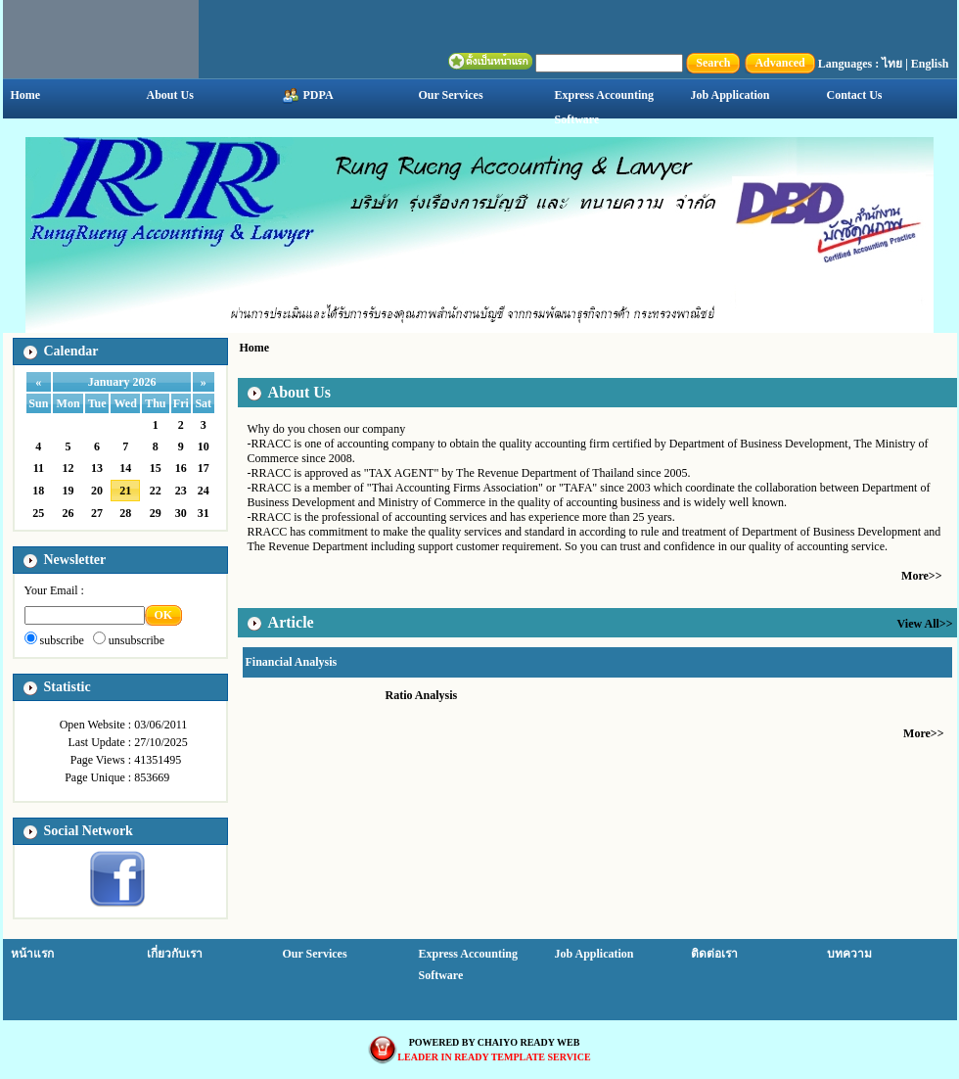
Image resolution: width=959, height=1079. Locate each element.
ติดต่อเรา (714, 954)
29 (155, 513)
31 (203, 513)
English (930, 63)
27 (97, 513)
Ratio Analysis (422, 695)
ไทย (892, 63)
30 (181, 513)
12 (68, 468)
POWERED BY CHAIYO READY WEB (494, 1042)
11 (38, 468)
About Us (170, 95)
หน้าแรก (32, 954)
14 (125, 468)
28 (125, 513)
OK (164, 615)
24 (203, 490)
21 (125, 490)
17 (203, 468)
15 (155, 468)
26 (68, 513)
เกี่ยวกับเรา (175, 954)
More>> (921, 576)
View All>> (925, 624)
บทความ (849, 954)
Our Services (451, 95)
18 (38, 490)
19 (68, 490)
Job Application (730, 95)
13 (97, 468)
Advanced (779, 63)
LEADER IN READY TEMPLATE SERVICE (493, 1057)
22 (155, 490)
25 (38, 513)
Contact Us (855, 95)
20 (97, 490)
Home (26, 95)
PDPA (308, 96)
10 (203, 446)
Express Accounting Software (604, 107)
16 (181, 468)
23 (181, 490)
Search (713, 63)
